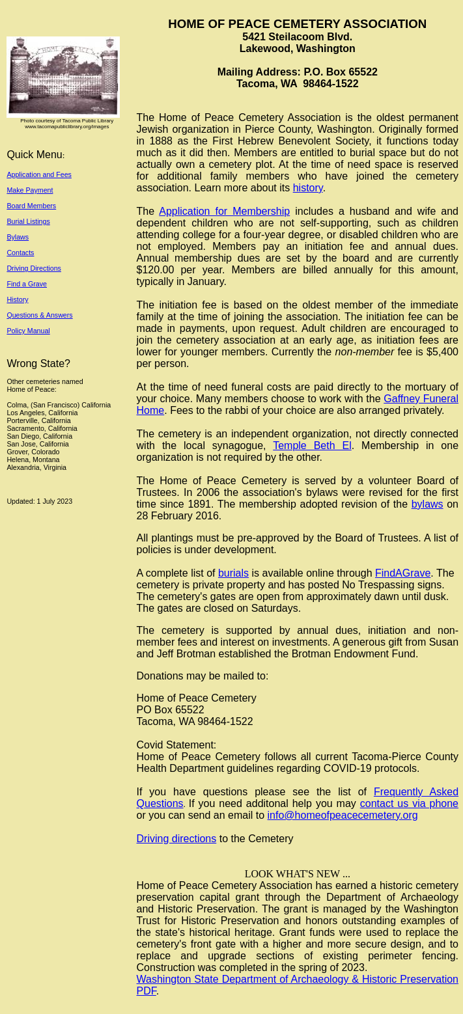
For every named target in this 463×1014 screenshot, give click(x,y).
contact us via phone (409, 803)
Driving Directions (34, 268)
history (308, 187)
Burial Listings (28, 221)
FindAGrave (402, 573)
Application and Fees (39, 174)
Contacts (20, 252)
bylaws (427, 504)
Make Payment (30, 190)
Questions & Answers (39, 315)
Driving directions (177, 838)
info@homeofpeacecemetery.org (343, 815)
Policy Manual (28, 331)
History (17, 299)
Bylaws (18, 237)
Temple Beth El (312, 445)
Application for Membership (224, 211)
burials (233, 573)
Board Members (31, 206)
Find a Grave (27, 284)
